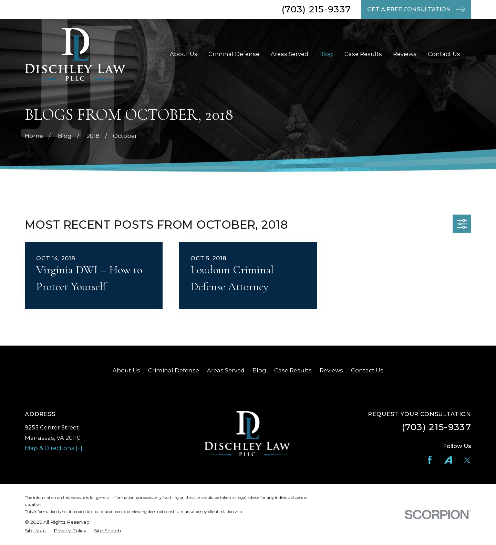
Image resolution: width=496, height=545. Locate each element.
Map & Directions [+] (53, 448)
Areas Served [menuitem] (289, 54)
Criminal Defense (173, 370)
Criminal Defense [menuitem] (233, 54)
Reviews (331, 370)
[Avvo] (448, 460)
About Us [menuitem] (183, 54)
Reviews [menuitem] (404, 54)
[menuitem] (35, 530)
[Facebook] (430, 460)
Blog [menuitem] (326, 54)
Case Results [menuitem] (363, 54)
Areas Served (226, 370)
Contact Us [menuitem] (444, 54)
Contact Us (367, 370)
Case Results (293, 370)
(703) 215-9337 (316, 9)
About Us (126, 370)
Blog (259, 370)
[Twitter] (467, 460)
